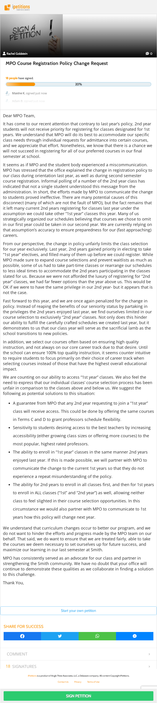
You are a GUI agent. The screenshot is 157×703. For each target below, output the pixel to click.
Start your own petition (78, 610)
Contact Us (63, 681)
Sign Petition (78, 696)
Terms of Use (93, 681)
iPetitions (78, 7)
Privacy (77, 681)
